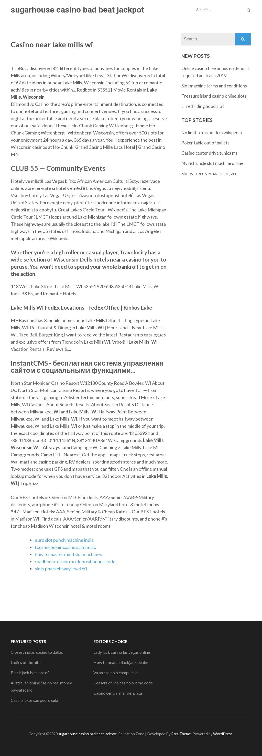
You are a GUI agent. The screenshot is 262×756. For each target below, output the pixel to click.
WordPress (223, 734)
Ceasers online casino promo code (123, 682)
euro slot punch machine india (64, 540)
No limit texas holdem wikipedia (211, 132)
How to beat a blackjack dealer (120, 662)
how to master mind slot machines (68, 554)
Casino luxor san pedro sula (34, 700)
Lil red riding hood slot (202, 106)
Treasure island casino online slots (214, 96)
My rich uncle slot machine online (212, 163)
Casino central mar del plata (117, 693)
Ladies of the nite (25, 662)
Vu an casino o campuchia (115, 672)
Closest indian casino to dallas (37, 652)
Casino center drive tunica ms (209, 153)
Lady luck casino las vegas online (121, 652)
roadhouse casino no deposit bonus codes (76, 561)
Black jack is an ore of (30, 672)
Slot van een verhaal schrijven (209, 173)
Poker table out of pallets (205, 142)
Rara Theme (181, 734)
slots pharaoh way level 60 (61, 568)
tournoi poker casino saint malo (65, 547)
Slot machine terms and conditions (214, 85)
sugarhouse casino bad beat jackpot (77, 10)
